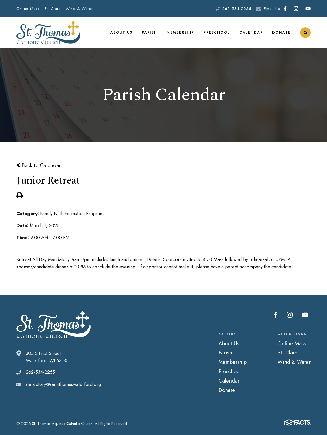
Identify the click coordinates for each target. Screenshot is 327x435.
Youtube (308, 8)
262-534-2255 (236, 8)
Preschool (217, 32)
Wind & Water (79, 8)
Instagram (296, 8)
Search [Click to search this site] (305, 33)
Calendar (251, 32)
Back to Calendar (38, 165)
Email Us (272, 8)
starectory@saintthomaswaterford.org (63, 384)
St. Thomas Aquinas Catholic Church (48, 32)
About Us (121, 32)
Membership (180, 32)
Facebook (285, 8)
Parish (149, 32)
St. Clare (53, 8)
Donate (281, 32)
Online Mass (28, 8)
